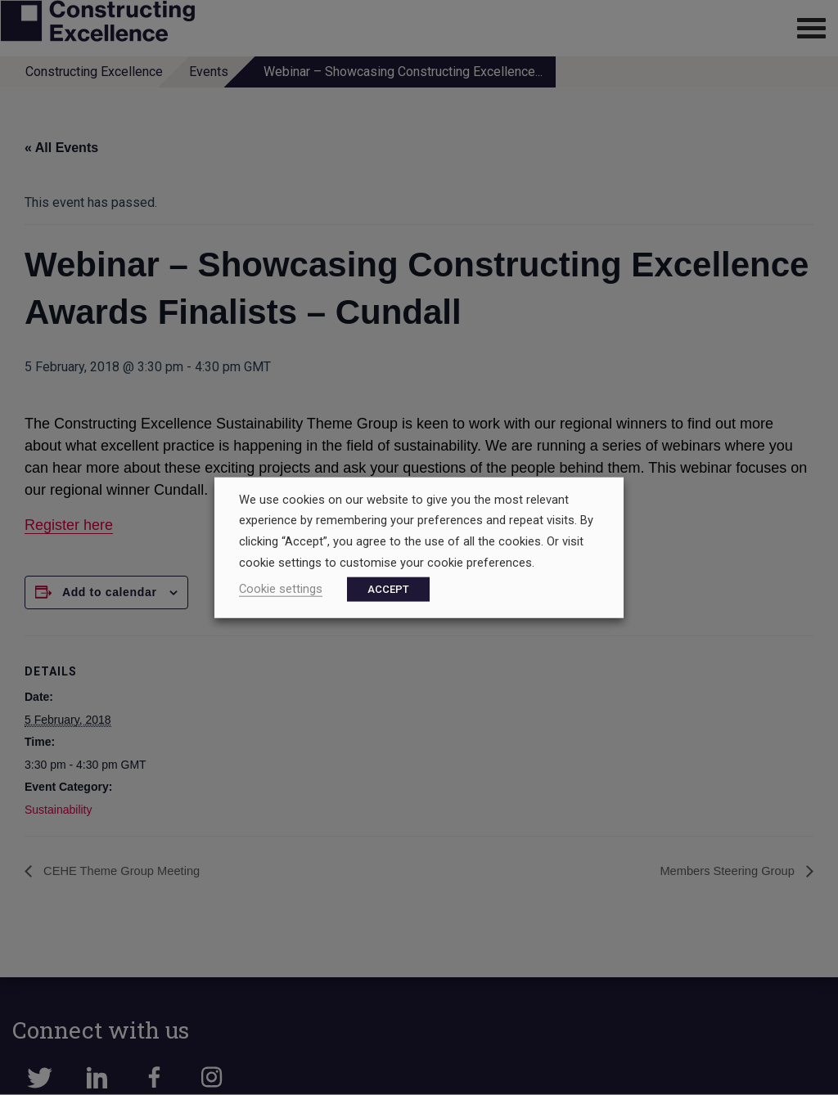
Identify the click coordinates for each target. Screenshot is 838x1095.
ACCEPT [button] (388, 589)
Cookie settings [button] (280, 588)
